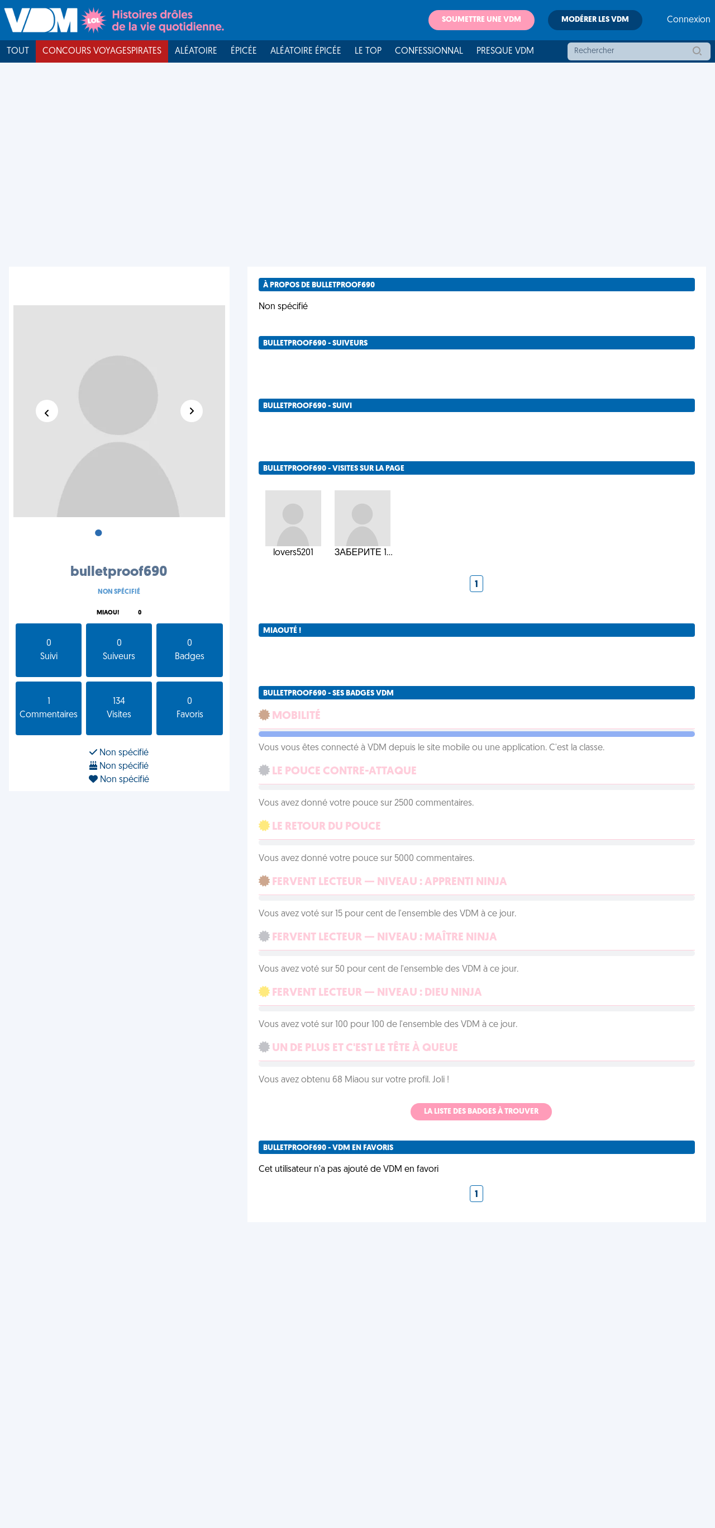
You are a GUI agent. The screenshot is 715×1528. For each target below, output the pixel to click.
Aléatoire (196, 51)
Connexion (689, 20)
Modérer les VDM (595, 20)
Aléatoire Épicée (305, 51)
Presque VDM (505, 51)
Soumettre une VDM (481, 20)
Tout (18, 51)
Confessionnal (429, 51)
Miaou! (108, 613)
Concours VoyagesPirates (101, 51)
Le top (368, 51)
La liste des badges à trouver (481, 1112)
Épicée (244, 51)
